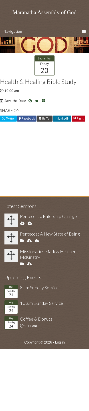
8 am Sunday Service (39, 287)
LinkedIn (62, 118)
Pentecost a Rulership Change (48, 216)
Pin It (78, 118)
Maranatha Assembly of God (44, 12)
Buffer (45, 118)
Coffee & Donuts (36, 318)
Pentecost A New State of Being (50, 233)
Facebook (27, 118)
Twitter (8, 118)
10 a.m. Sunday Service (41, 303)
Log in (60, 342)
